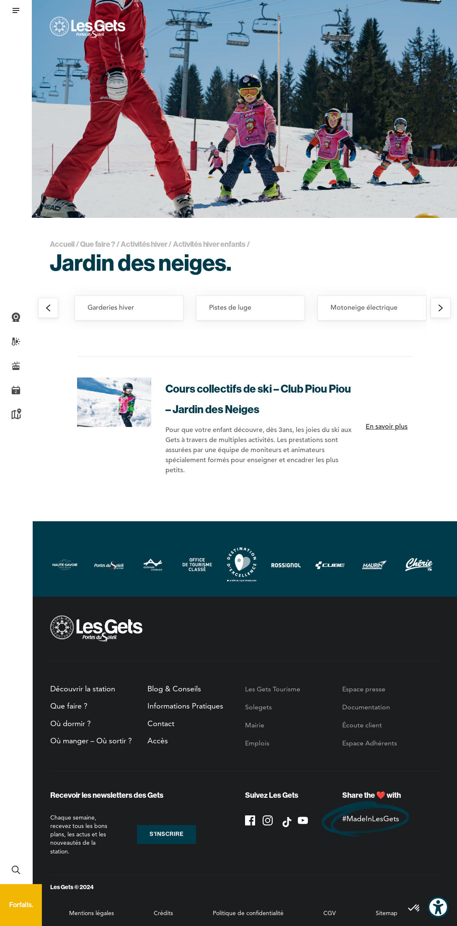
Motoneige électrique (364, 307)
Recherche (16, 870)
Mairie (254, 725)
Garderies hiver (111, 307)
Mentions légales (91, 913)
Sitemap (387, 913)
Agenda (16, 390)
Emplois (257, 743)
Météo (16, 341)
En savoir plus (387, 426)
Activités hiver (144, 244)
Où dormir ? (70, 723)
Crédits (163, 913)
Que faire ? (97, 244)
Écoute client (362, 725)
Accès (157, 740)
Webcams (16, 317)
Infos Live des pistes (16, 366)
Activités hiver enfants (209, 244)
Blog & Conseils (174, 688)
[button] (16, 10)
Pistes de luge (230, 307)
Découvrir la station (82, 688)
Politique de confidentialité (248, 913)
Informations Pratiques (185, 706)
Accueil (62, 244)
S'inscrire (166, 834)
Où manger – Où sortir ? (91, 740)
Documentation (366, 707)
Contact (160, 723)
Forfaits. (21, 905)
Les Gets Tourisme (272, 689)
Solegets (258, 707)
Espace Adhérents (369, 743)
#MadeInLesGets (370, 818)
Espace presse (363, 689)
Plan (16, 414)
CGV (329, 913)
